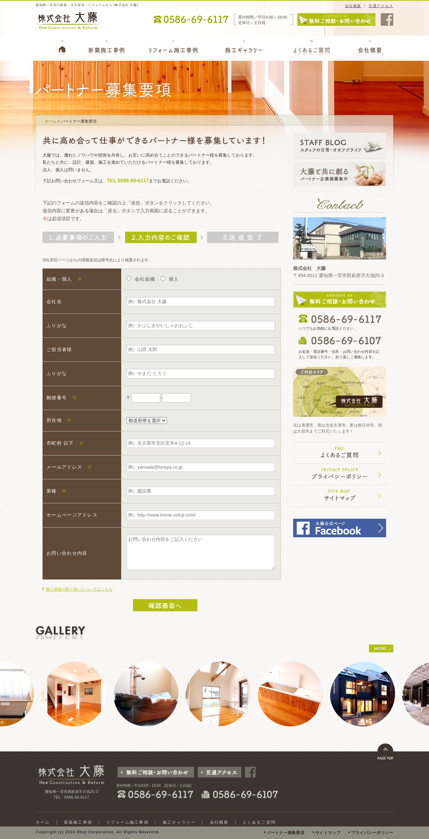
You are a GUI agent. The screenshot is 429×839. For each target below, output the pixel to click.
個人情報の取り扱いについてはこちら (79, 589)
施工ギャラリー (179, 822)
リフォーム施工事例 (127, 822)
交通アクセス (381, 6)
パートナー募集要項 (286, 832)
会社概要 (353, 6)
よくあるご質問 (259, 822)
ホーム (50, 121)
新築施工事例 (78, 822)
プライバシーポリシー (372, 832)
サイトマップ (328, 832)
